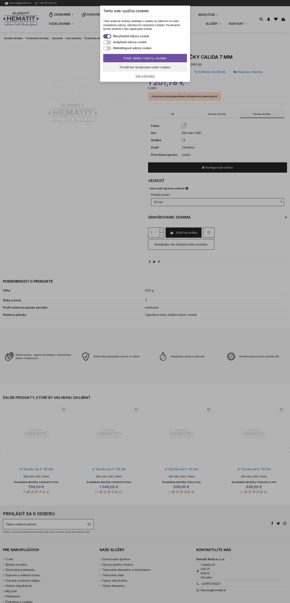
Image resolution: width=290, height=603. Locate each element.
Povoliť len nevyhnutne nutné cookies (145, 67)
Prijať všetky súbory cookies (145, 58)
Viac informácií (145, 76)
